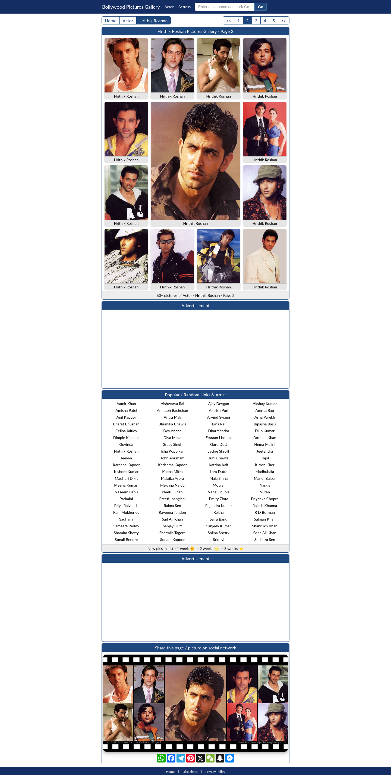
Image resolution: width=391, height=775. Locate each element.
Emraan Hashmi (219, 437)
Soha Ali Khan (264, 532)
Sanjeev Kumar (218, 526)
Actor (169, 6)
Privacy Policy (215, 772)
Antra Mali (172, 417)
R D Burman (265, 512)
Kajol (265, 458)
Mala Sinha (218, 478)
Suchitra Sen (264, 539)
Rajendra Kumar (218, 505)
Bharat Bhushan (126, 424)
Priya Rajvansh (126, 505)
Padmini (126, 498)
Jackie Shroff (218, 451)
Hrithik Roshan (154, 20)
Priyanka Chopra (264, 498)
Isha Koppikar (172, 451)
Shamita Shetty (126, 532)
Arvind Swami (218, 417)
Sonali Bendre (126, 539)
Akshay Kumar (265, 403)
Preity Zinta (218, 498)
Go (260, 7)
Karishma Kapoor (172, 464)
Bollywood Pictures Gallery (131, 7)
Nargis (264, 485)
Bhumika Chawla (172, 424)
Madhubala (265, 471)
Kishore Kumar (126, 471)
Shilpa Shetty (218, 532)
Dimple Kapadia (126, 437)
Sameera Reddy (126, 526)
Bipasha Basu (265, 424)
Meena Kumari (126, 485)
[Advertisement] (195, 349)
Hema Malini (264, 444)
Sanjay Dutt (172, 526)
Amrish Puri (218, 410)
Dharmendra (218, 430)
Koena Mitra (172, 471)
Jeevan (126, 458)
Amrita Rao (265, 410)
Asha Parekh (264, 417)
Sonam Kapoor (172, 539)
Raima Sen (172, 505)
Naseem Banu (126, 492)
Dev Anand (172, 430)
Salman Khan (265, 519)
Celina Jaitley (126, 430)
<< (228, 20)
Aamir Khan (126, 403)
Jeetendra (265, 451)
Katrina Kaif (218, 464)
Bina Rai (218, 424)
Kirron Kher (264, 464)
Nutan (265, 492)
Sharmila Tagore (172, 532)
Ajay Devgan (218, 403)
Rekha (218, 512)
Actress (184, 6)
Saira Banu (219, 519)
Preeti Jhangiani (172, 498)
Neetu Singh (172, 492)
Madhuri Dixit (126, 478)
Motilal (219, 485)
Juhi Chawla (219, 458)
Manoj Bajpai (265, 478)
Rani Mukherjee (126, 512)
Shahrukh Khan (264, 526)
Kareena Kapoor (126, 464)
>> (283, 20)
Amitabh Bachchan (172, 410)
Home (110, 20)
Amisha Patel (126, 410)
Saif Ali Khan (172, 519)
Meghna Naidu (172, 485)
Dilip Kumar (265, 430)
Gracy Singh (172, 444)
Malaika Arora (172, 478)
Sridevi (218, 539)
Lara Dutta (219, 471)
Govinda (126, 444)
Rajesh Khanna (265, 505)
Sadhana (126, 519)
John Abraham (172, 458)
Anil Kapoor (126, 417)
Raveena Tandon (172, 512)
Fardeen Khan (264, 437)
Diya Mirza (172, 437)
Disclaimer (189, 772)
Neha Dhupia (219, 492)
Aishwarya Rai (172, 403)
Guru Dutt (218, 444)
